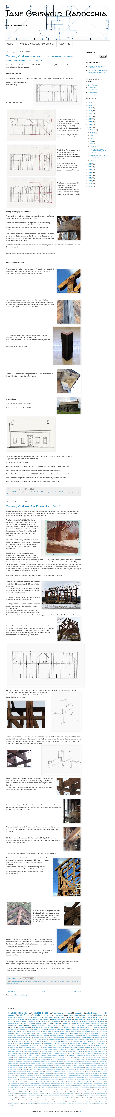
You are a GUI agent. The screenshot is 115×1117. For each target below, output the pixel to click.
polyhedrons (87, 1097)
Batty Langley (66, 1041)
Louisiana (89, 1071)
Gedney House (21, 1067)
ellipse (52, 1091)
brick (84, 1049)
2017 (90, 127)
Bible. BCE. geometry (79, 1041)
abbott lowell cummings (51, 1049)
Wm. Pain (85, 1085)
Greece (18, 1069)
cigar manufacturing (34, 1089)
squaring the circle (30, 1101)
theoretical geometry (15, 1103)
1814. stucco (97, 1057)
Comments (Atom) (21, 995)
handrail (25, 1093)
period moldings (43, 1097)
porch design (95, 1097)
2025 (90, 105)
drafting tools (71, 1051)
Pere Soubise (47, 1047)
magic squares (17, 1095)
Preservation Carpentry (44, 1077)
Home (44, 991)
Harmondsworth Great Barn (54, 1069)
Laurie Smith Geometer (74, 1045)
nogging (78, 1095)
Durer (77, 1035)
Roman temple (96, 1077)
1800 (73, 1057)
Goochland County (75, 1043)
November (93, 130)
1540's (22, 1041)
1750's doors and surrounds (44, 1057)
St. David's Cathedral (98, 1047)
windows (10, 1031)
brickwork (25, 1039)
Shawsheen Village (91, 1079)
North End (50, 1075)
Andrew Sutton (26, 1061)
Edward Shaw (75, 1031)
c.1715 (32, 1039)
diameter (51, 1029)
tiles (24, 1103)
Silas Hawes (21, 1081)
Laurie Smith (75, 1021)
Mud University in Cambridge (83, 1073)
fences (68, 1091)
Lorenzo (102, 1027)
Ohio (39, 1047)
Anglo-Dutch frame (53, 1031)
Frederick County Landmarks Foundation (55, 1043)
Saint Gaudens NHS (25, 1079)
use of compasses (99, 1029)
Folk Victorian (37, 1043)
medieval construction (60, 1053)
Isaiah (105, 1069)
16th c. (19, 1057)
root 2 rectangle (87, 1053)
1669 (9, 1057)
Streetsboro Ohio (88, 1081)
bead (25, 1087)
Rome (103, 1077)
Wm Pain (40, 1049)
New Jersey (43, 1075)
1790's (72, 1025)
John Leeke (62, 1045)
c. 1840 (42, 1087)
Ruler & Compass (12, 1079)
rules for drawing (58, 1099)
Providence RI (56, 1077)
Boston (95, 1061)
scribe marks (85, 1099)
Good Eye (87, 1067)
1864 (14, 1059)
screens (97, 1053)
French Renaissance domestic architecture (85, 1065)
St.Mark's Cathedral (42, 1081)
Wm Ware (74, 1033)
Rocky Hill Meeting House (83, 1077)
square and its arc (86, 1029)
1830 (39, 1041)
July (91, 135)
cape (95, 1049)
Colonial (56, 1023)
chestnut (15, 1089)
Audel (58, 1041)
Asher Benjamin (92, 1013)
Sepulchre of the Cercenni (67, 1079)
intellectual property (70, 1093)
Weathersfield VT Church (31, 1085)
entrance (68, 1019)
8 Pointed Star (95, 1059)
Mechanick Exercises (38, 1073)
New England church (31, 1075)
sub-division (77, 1101)
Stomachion (71, 1081)
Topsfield (56, 1083)
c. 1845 (48, 1087)
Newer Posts (11, 991)
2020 (90, 119)
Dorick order (13, 1065)
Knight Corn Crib (66, 1071)
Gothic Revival (96, 1067)
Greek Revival (95, 1035)
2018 (90, 124)
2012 (90, 175)
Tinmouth (15, 1033)
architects (10, 1087)
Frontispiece (101, 1065)
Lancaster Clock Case (78, 1071)
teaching (93, 1101)
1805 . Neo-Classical (34, 1031)
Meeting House (85, 1031)
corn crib (43, 1089)
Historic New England (69, 1069)
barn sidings (18, 1087)
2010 (90, 181)
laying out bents (101, 1093)
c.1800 (90, 1049)
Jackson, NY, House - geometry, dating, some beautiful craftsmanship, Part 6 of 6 (40, 58)
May (91, 141)
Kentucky (40, 1071)
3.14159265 (69, 1059)
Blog (10, 43)
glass (19, 1093)
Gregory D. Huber (88, 1043)
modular (57, 1095)
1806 (86, 1057)
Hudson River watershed (80, 1027)
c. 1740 (29, 1029)
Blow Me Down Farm (85, 1061)
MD (94, 1071)
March (92, 146)
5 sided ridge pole (85, 1059)
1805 (34, 1041)
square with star (100, 1039)
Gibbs (51, 1067)
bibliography (92, 87)
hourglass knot (42, 1093)
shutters (85, 1039)
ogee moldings (90, 1095)
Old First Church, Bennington (97, 70)
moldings (33, 1035)
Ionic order (98, 1069)
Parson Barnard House (57, 1037)
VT (34, 1049)
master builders (33, 1053)
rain (39, 1099)
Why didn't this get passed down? (59, 1033)
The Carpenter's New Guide (15, 1083)
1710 (24, 1057)
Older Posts (77, 991)
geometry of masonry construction (94, 1051)
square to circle (19, 1101)
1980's (52, 1041)
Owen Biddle (87, 1015)
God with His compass (77, 1067)
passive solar (66, 1039)
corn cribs (37, 1051)
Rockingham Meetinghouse (96, 73)
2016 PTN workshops (58, 1059)
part (71, 1053)
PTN (26, 1025)
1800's (24, 1031)
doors (96, 1089)
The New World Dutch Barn (32, 1083)
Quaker (64, 1077)
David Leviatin (77, 1063)
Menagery (48, 1073)
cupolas (65, 1089)
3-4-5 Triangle (92, 85)
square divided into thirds (25, 1055)
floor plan (20, 1035)
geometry (78, 1013)
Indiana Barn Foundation (87, 1069)
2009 (90, 183)
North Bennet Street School (28, 1047)
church (46, 1027)
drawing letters (24, 1091)
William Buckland (59, 1085)
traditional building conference (59, 1103)
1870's (46, 1035)
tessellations (62, 1055)
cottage (44, 1051)
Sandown (81, 1047)
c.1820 (54, 1087)
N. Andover (96, 1073)
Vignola (37, 1033)
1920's (45, 1041)
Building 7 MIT (69, 1035)
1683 (14, 1057)
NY (41, 492)
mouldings (57, 1025)
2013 (90, 172)
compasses (20, 1019)
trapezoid (71, 1103)
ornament (98, 1095)
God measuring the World (62, 1067)
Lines (65, 1021)
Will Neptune (42, 1085)
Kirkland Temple (56, 1071)
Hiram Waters (12, 1045)
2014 (90, 169)
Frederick (68, 1065)
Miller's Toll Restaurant (58, 1073)
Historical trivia (23, 1045)
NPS (13, 1075)
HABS (29, 1069)
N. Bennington (72, 1015)
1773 (64, 1057)
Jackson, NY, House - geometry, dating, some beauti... (98, 150)
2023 (90, 111)
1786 (69, 1057)
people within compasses (30, 1097)
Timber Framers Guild (46, 1083)
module (49, 1025)
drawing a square (14, 1091)
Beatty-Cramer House (56, 1035)
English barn (18, 1043)
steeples (51, 1101)
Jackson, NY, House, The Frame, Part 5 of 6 (33, 506)
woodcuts (10, 1105)
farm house (11, 1035)
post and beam (76, 1039)
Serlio (70, 1017)
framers (90, 1091)
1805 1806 (79, 1057)
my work (11, 1017)
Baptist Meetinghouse (72, 1061)
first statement (82, 1091)
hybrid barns (12, 1053)
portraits (103, 1097)
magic (10, 1095)
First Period (27, 1043)
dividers (102, 1033)
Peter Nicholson (97, 1023)
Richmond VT (71, 1077)
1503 (94, 1055)
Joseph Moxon (14, 1071)
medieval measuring (54, 1039)
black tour (17, 1039)
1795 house (80, 1025)
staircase (39, 1101)
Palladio (33, 1025)
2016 (90, 164)
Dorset (10, 1043)
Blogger (80, 1111)
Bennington (44, 1021)
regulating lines (40, 1013)
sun (83, 1101)
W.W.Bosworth (97, 1083)
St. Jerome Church (13, 1049)
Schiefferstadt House (72, 1037)
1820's (40, 1035)
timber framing (60, 1017)
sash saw (75, 492)
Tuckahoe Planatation (86, 1037)
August (92, 132)
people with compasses (72, 1029)
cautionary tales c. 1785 (86, 1087)
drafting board (103, 1089)
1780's (65, 1025)
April (91, 144)
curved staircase (73, 1089)
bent (73, 1049)
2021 (90, 116)
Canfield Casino (24, 1063)
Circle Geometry (93, 90)
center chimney (98, 1087)
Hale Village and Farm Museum (22, 1037)
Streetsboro (79, 1081)
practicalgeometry (12, 1099)
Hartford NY (67, 1027)
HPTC (34, 1069)
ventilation (71, 1055)
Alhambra (10, 1061)
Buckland (90, 1041)
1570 (103, 1055)
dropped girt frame (35, 1091)
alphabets (92, 1085)
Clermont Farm (100, 1041)
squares (37, 1055)
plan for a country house (58, 1097)
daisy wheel (58, 1015)
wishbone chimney (100, 1103)
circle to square (28, 1023)
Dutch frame (18, 492)
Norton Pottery (73, 1075)
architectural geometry (62, 1013)
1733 (29, 1057)
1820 (13, 492)
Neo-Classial (14, 1047)
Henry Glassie (18, 1025)
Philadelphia (33, 1077)
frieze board (31, 492)
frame (26, 1035)
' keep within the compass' (84, 1055)
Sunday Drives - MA (100, 1081)
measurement (26, 1095)
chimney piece (22, 1089)
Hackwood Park (100, 1043)
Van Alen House (24, 1027)
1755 (54, 1057)
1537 (99, 1055)
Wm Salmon (78, 1085)
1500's (15, 1041)
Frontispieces (11, 1067)
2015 (90, 167)
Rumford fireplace (67, 492)
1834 (103, 1057)
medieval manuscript (48, 1095)
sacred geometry (69, 1099)
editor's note (45, 1091)
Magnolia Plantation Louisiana (23, 1073)
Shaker (9, 494)
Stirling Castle (61, 1081)
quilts (29, 1099)
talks (87, 1101)
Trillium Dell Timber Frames (68, 1083)
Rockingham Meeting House (16, 1029)
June (92, 138)
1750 (33, 1057)
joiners (78, 1093)
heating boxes (33, 1093)
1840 (44, 1031)
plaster (80, 1097)
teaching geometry (102, 1101)
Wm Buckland (69, 1085)
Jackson (37, 492)
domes (91, 1089)
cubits (59, 1089)
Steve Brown (53, 1081)
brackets (30, 1087)
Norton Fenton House (61, 1075)
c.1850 (39, 1039)
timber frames (31, 1103)
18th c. (19, 1059)
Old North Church (84, 1075)
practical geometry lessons (83, 1019)
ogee (83, 1095)
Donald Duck (103, 1063)
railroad (34, 1099)
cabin (44, 1039)
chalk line (102, 1049)
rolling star (49, 1099)
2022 (90, 113)
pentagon (19, 1097)
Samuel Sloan (35, 1079)
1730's (17, 1031)
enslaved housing (60, 1091)
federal (25, 492)
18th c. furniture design (29, 1059)
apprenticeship (101, 1085)
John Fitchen (42, 1045)
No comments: (13, 489)
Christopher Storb (35, 1063)
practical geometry (48, 492)
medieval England (46, 1053)
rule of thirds (57, 492)
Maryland (90, 1045)
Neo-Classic (44, 1037)
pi (49, 1097)
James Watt (32, 1045)
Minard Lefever (70, 1073)
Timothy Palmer (26, 1049)
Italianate (36, 1037)
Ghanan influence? (43, 1067)
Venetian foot (87, 1083)
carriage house (74, 1087)
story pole (69, 1101)
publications (23, 1099)
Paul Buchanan (24, 1077)
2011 (90, 178)
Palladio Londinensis (96, 1075)
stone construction (60, 1101)
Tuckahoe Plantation (27, 1033)
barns (97, 1019)
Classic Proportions (47, 1063)
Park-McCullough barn (81, 1023)
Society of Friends (30, 1081)
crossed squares (51, 1089)
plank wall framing (71, 1097)
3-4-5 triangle (32, 1021)
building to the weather (96, 1021)
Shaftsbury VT (80, 1079)
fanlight (80, 1051)
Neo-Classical (20, 1075)
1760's (59, 1057)
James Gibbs (56, 1021)
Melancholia (99, 1045)
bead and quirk (65, 1049)
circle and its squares (14, 1051)
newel (72, 1095)
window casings (89, 1103)
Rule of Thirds (92, 92)
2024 (90, 108)
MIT (99, 1071)
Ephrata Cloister (46, 1065)
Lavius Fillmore (67, 1023)
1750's (28, 1041)
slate (91, 1039)
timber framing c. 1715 (43, 1103)
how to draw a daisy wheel (56, 1093)
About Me (64, 43)
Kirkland (47, 1071)
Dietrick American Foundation (90, 1063)
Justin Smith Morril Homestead (28, 1071)
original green (20, 1021)
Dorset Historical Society (25, 1065)
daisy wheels (53, 1051)
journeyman (86, 1093)
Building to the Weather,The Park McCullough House (97, 67)
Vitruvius (44, 1033)
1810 (90, 1057)
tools (9, 1041)
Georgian (46, 1015)
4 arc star (76, 1059)
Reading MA (95, 1031)
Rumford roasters (71, 1047)
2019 (90, 122)
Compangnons (68, 1063)
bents (78, 1049)
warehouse (79, 1103)
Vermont (97, 1037)
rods (43, 1099)
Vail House (79, 1083)
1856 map (48, 1017)
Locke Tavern (94, 1027)
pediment (77, 1053)
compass (41, 1025)
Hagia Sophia (41, 1069)
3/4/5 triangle (79, 1017)
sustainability (40, 1023)
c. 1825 (36, 1087)
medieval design (36, 1095)
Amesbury (18, 1061)
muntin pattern (65, 1095)
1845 (9, 1059)
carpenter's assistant (63, 1087)
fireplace (74, 1091)
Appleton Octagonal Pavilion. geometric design (44, 1061)
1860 (88, 1025)
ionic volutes (22, 1053)
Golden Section (92, 1017)
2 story (44, 1059)
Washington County (12, 983)
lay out (92, 1093)
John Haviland (52, 1045)
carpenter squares (14, 1023)
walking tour (24, 1017)
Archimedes (62, 1061)
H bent (24, 1069)
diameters (62, 1051)
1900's (38, 1059)
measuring (37, 1017)
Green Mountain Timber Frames (37, 981)
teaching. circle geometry (49, 1055)
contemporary (28, 1051)
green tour (60, 1029)
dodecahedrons (83, 1089)
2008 (90, 186)
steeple (45, 1101)
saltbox (53, 1027)
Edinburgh (37, 1065)
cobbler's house (93, 1033)
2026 (90, 102)
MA (85, 1045)
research (99, 1015)
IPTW (78, 1069)
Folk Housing (85, 1035)
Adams (103, 1059)
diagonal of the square (40, 1029)
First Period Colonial (58, 1065)
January (93, 160)
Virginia (84, 1021)
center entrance (37, 1027)
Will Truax (50, 1085)
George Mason (31, 1067)
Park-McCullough (56, 1019)
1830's (49, 1023)
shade (92, 1099)
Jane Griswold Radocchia (56, 13)
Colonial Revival (58, 1063)
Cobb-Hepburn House (100, 1025)
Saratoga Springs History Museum (50, 1079)
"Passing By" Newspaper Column (36, 43)
